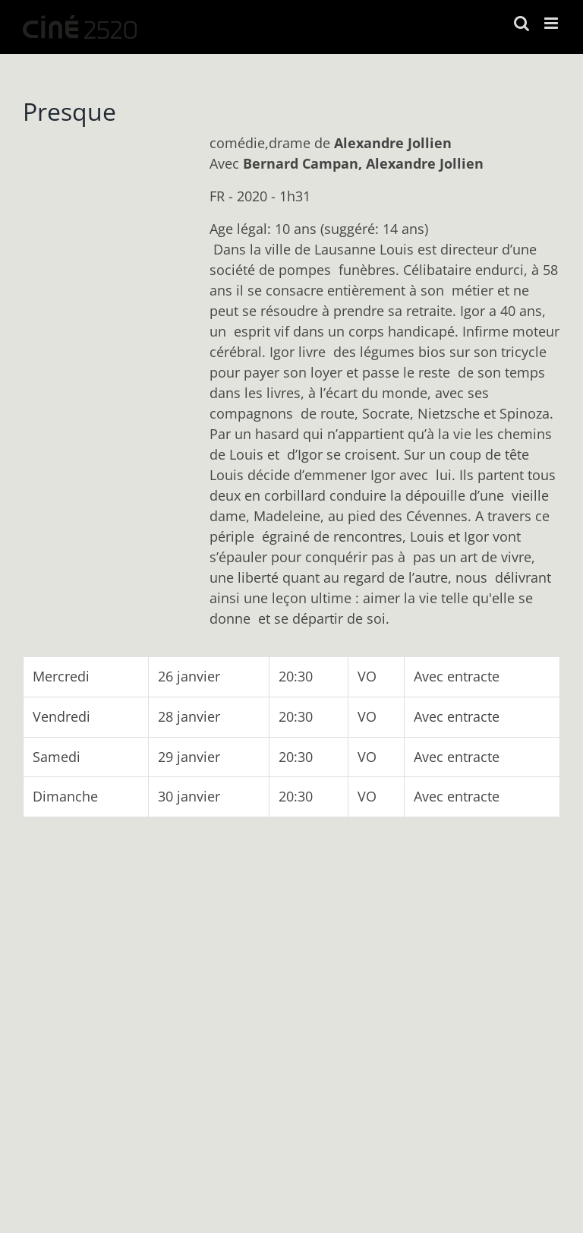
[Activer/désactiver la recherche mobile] (521, 23)
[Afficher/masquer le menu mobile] (552, 23)
